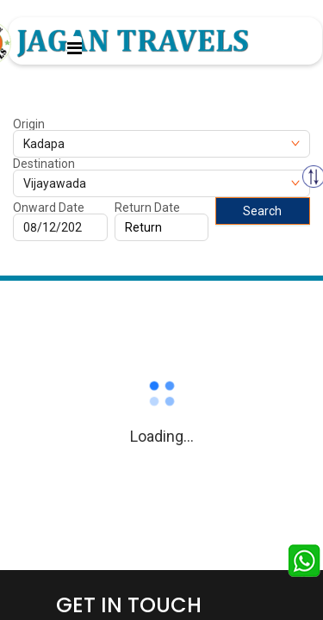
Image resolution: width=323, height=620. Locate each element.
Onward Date (48, 208)
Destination (44, 164)
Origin (29, 124)
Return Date (147, 208)
